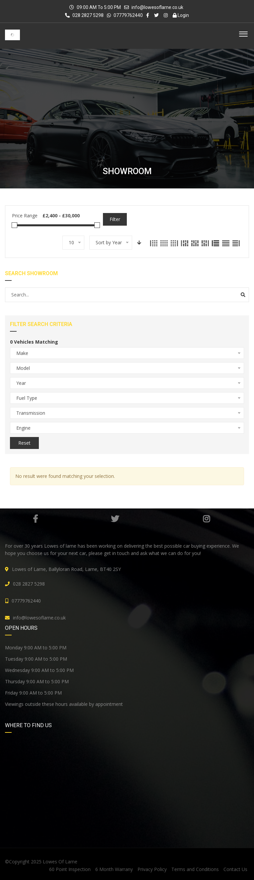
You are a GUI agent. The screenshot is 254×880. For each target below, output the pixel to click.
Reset (24, 443)
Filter (115, 219)
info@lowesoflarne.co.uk (157, 7)
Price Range (25, 215)
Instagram (206, 519)
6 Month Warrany (114, 869)
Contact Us (235, 869)
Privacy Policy (152, 869)
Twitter (115, 519)
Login (181, 15)
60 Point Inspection (70, 869)
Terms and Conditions (195, 869)
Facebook (35, 519)
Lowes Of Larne (60, 861)
